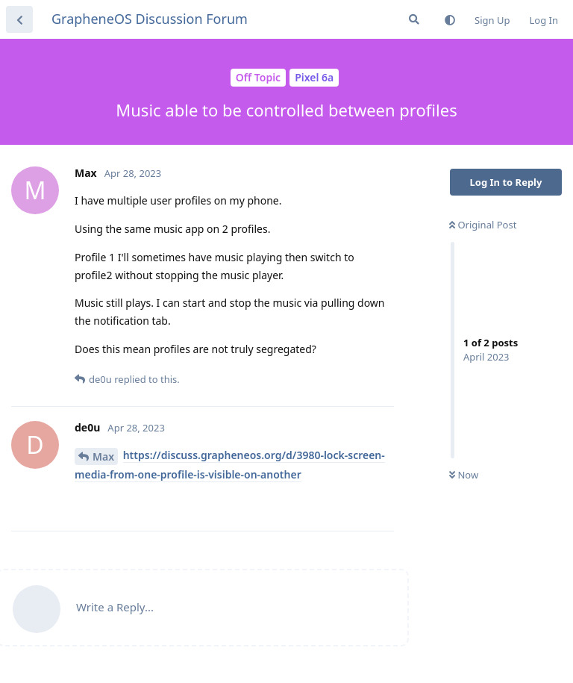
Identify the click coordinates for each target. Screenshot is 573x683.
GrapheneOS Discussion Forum (149, 19)
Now (463, 474)
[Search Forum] (414, 19)
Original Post (482, 224)
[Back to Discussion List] (19, 19)
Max (103, 456)
